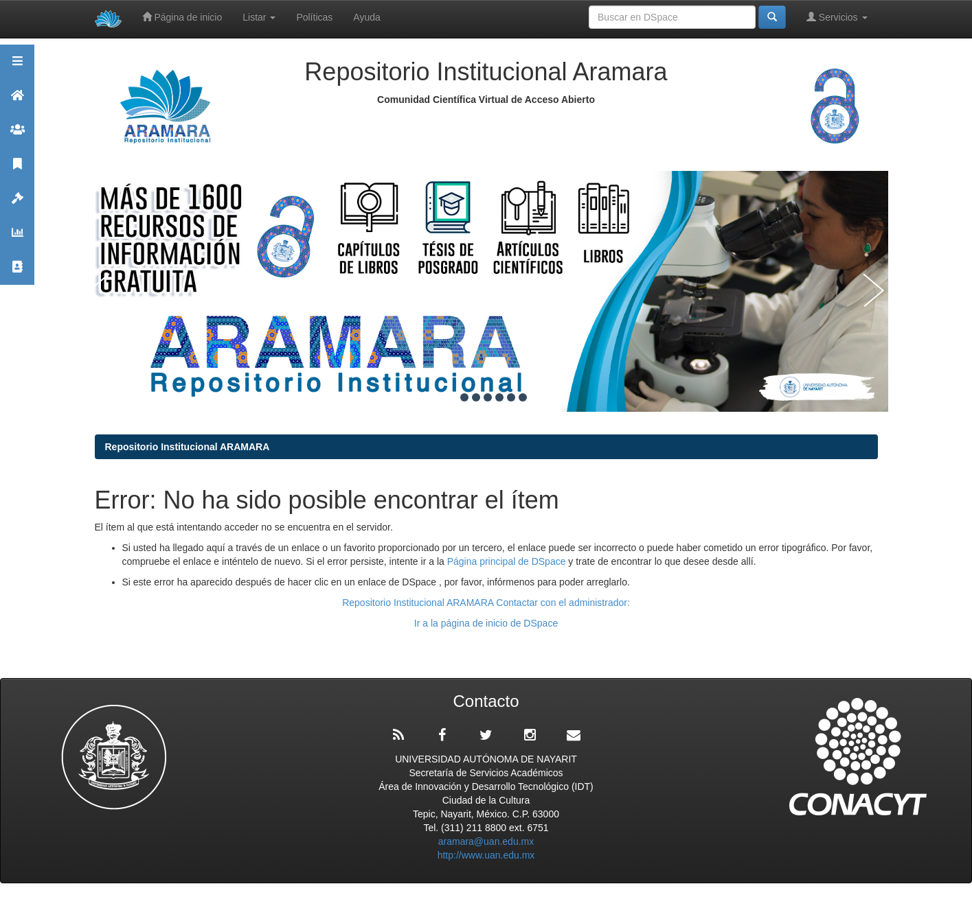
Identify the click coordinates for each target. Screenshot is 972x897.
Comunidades (17, 136)
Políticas (314, 17)
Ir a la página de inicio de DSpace (486, 623)
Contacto (17, 273)
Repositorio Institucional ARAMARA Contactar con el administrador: (486, 602)
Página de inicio (182, 17)
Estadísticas (17, 238)
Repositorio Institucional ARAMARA (187, 446)
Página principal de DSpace (508, 561)
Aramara (17, 101)
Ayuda (366, 17)
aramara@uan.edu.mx (486, 841)
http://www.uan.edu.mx (486, 855)
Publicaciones (17, 170)
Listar (258, 17)
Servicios (837, 17)
